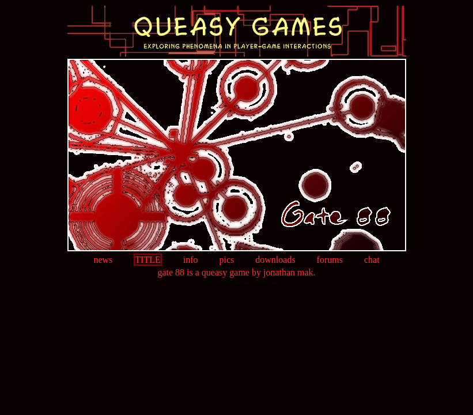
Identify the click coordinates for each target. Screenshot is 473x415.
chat (372, 260)
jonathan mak (288, 272)
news (102, 260)
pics (227, 260)
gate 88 (170, 272)
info (190, 260)
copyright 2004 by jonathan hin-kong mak (237, 282)
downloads (275, 260)
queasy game (225, 272)
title (147, 260)
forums (330, 260)
